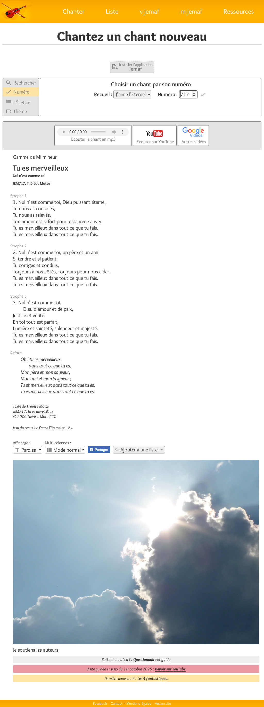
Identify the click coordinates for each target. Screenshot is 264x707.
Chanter (73, 11)
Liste (112, 11)
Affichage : (21, 443)
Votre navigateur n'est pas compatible (93, 132)
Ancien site (163, 703)
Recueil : (103, 94)
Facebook (100, 703)
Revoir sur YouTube (170, 669)
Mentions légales (138, 703)
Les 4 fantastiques (152, 678)
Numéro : (168, 94)
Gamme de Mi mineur (34, 157)
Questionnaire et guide (151, 659)
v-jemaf (149, 11)
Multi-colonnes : (58, 443)
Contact (116, 703)
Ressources (239, 11)
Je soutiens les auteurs (35, 650)
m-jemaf (191, 11)
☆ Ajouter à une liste (136, 450)
